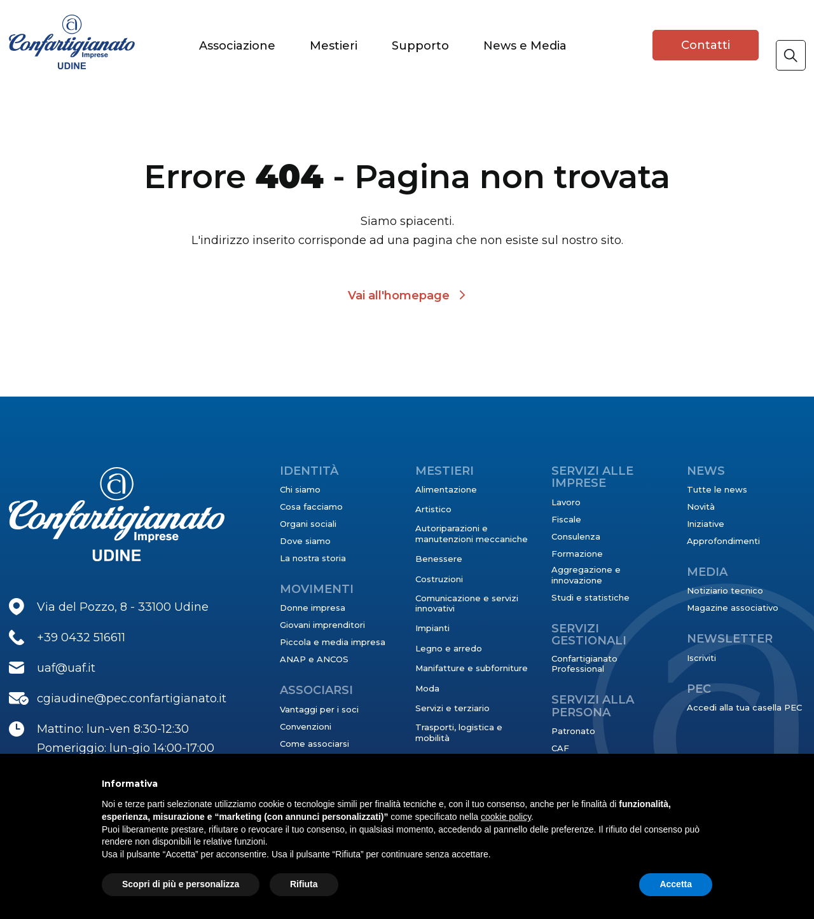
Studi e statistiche (590, 597)
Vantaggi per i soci (319, 709)
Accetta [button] (675, 884)
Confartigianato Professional (584, 663)
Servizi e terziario (452, 708)
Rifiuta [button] (304, 884)
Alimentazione (446, 489)
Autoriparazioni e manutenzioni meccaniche (471, 533)
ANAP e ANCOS (314, 659)
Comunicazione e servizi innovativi (466, 603)
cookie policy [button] (506, 817)
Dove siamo (305, 541)
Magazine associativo (732, 607)
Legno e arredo (448, 648)
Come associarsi (314, 744)
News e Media (525, 46)
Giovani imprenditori (322, 625)
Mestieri (333, 46)
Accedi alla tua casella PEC (744, 707)
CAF (560, 748)
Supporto (420, 46)
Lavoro (566, 502)
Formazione (577, 553)
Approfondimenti (723, 541)
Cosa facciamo (311, 506)
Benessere (438, 559)
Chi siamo (300, 489)
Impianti (432, 628)
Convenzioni (305, 726)
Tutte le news (717, 489)
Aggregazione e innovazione (586, 574)
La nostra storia (313, 558)
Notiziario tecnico (725, 590)
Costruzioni (439, 579)
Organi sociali (308, 524)
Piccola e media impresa (332, 642)
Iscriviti (701, 658)
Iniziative (705, 524)
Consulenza (575, 536)
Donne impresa (312, 607)
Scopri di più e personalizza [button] (180, 884)
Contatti (705, 45)
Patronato (573, 731)
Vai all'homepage (399, 295)
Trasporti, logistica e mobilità (458, 732)
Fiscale (566, 519)
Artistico (433, 509)
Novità (701, 506)
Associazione (237, 46)
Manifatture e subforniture (471, 668)
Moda (427, 688)
